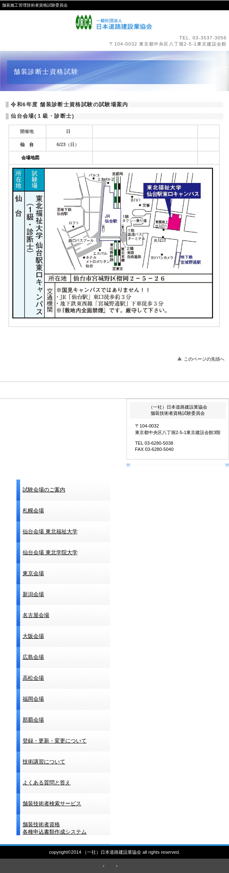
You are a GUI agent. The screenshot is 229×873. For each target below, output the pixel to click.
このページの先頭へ (204, 359)
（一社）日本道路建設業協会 (114, 22)
